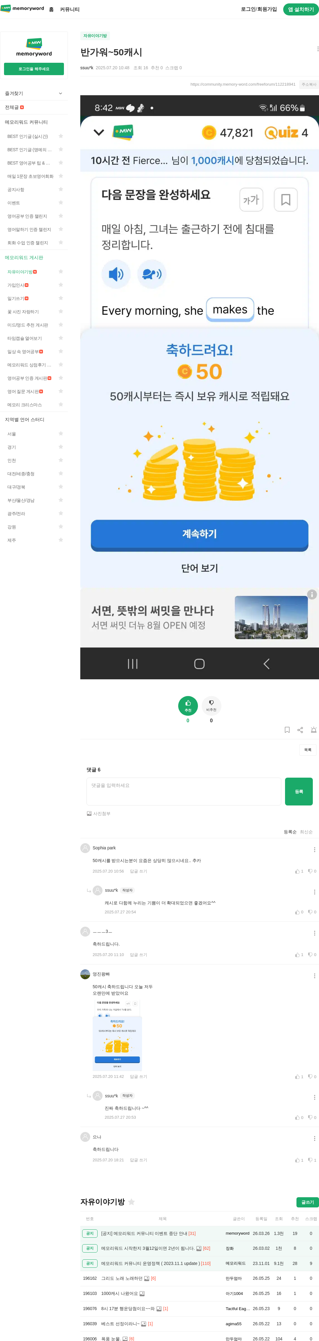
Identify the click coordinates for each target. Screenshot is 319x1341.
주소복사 (309, 84)
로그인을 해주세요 (34, 69)
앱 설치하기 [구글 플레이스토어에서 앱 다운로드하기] (301, 9)
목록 (308, 750)
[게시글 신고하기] (314, 730)
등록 (299, 791)
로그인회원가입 (259, 9)
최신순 (306, 831)
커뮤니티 (70, 9)
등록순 (290, 831)
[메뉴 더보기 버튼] (316, 49)
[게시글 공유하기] (300, 730)
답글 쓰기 (138, 871)
